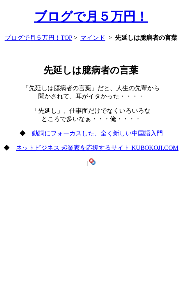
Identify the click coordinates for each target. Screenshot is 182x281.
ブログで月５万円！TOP (38, 37)
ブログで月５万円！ (91, 16)
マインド (92, 37)
